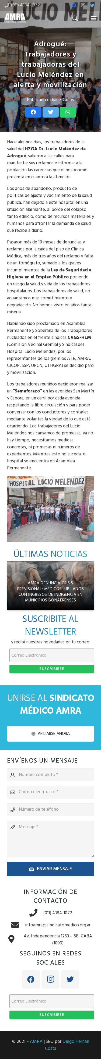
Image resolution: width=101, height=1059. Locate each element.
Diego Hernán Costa (67, 1045)
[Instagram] (83, 5)
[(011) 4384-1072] (36, 913)
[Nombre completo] (50, 774)
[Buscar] (75, 18)
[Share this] (33, 112)
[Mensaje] (50, 839)
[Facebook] (73, 5)
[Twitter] (92, 5)
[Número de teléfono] (50, 809)
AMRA (36, 1041)
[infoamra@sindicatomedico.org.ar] (18, 925)
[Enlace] (15, 18)
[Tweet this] (51, 112)
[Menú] (93, 18)
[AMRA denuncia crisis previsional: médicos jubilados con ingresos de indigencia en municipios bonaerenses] (50, 585)
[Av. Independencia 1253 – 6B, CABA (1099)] (14, 939)
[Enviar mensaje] (50, 869)
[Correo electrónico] (50, 792)
